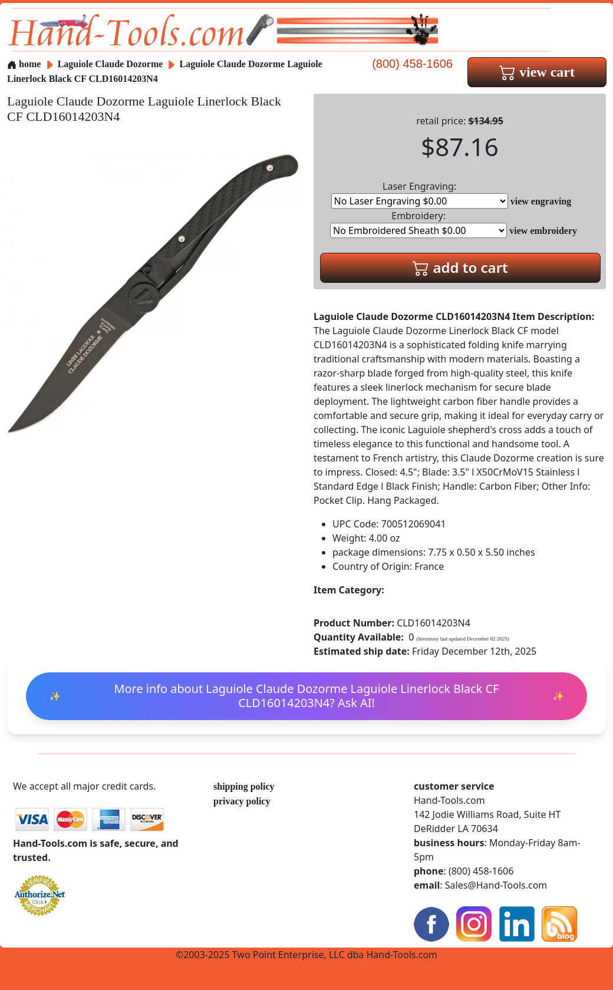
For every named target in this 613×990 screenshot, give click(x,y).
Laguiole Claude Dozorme (112, 64)
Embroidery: (418, 223)
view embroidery (543, 231)
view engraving (541, 201)
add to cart (460, 267)
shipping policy (244, 786)
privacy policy (241, 801)
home (24, 64)
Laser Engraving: (419, 194)
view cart (537, 72)
